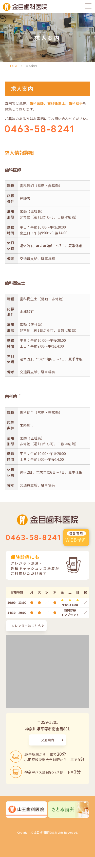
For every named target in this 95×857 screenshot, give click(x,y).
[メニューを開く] (90, 5)
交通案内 (47, 739)
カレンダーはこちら (26, 625)
